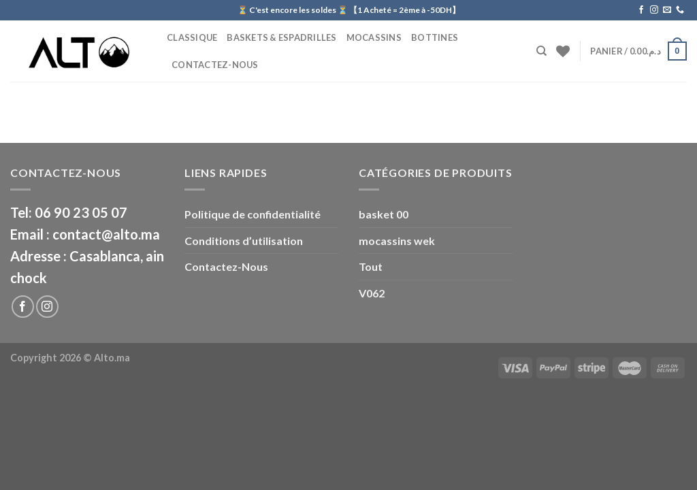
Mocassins (374, 37)
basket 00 (383, 214)
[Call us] (680, 10)
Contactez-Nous (215, 64)
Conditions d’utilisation (243, 240)
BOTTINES (434, 37)
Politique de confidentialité (252, 214)
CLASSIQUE (192, 37)
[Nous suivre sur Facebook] (641, 10)
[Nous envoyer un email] (667, 10)
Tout (371, 266)
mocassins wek (397, 240)
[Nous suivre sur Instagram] (654, 10)
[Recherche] (541, 51)
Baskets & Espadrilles (281, 37)
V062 (372, 293)
